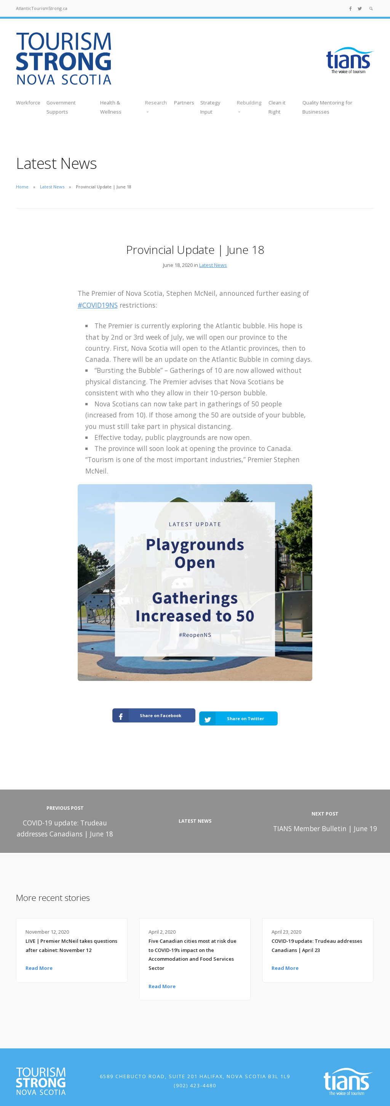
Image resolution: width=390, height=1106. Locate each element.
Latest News (52, 186)
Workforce (28, 102)
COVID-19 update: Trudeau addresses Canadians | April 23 (317, 937)
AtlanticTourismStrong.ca (41, 8)
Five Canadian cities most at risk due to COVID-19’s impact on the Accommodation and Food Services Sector (193, 946)
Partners (184, 102)
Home (22, 186)
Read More (39, 960)
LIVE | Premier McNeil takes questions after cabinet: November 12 (71, 937)
